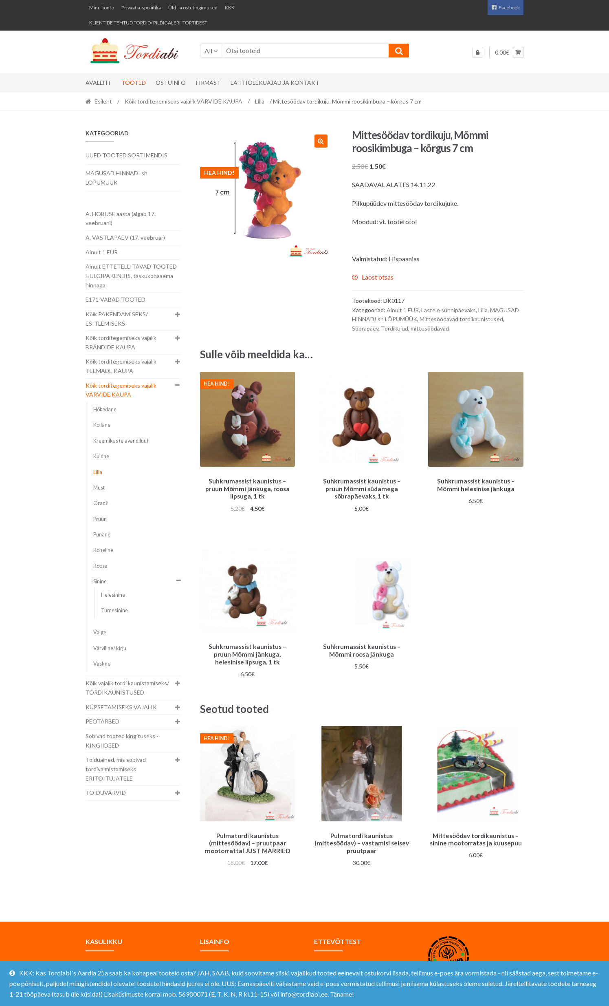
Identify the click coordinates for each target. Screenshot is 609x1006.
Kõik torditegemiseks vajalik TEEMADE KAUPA (121, 366)
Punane (101, 535)
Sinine (100, 581)
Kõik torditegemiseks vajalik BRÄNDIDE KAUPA (121, 342)
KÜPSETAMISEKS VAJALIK (121, 707)
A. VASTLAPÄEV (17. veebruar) (125, 237)
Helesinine (113, 595)
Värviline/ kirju (109, 648)
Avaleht (98, 82)
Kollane (101, 425)
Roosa (100, 566)
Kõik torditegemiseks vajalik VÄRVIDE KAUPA (183, 101)
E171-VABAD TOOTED (115, 299)
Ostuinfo (171, 82)
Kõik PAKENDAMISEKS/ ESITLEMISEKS (117, 319)
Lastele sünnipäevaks (448, 310)
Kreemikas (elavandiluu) (120, 441)
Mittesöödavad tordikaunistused (461, 318)
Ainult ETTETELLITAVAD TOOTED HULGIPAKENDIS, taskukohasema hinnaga (131, 275)
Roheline (103, 550)
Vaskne (101, 664)
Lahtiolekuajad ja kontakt (275, 82)
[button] (321, 141)
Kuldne (101, 456)
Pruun (100, 519)
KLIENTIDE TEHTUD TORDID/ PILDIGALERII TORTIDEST (148, 23)
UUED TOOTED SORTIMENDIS (126, 155)
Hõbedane (105, 409)
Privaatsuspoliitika (141, 7)
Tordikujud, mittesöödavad (415, 328)
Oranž (100, 503)
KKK (230, 7)
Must (99, 488)
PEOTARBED (102, 721)
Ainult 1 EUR (403, 310)
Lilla (259, 101)
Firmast (208, 82)
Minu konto (101, 7)
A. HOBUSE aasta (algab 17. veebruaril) (121, 218)
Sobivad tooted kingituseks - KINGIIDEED (122, 740)
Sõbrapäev (365, 328)
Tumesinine (114, 610)
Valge (99, 632)
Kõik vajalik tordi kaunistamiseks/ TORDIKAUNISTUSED (127, 687)
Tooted (133, 82)
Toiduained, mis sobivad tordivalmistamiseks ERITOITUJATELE (116, 768)
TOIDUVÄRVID (106, 792)
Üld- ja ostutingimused (193, 7)
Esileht (103, 101)
